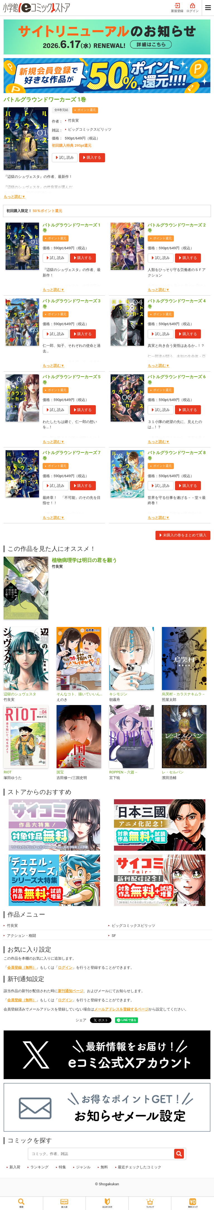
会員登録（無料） (21, 967)
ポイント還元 (86, 110)
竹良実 (73, 120)
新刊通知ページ (70, 991)
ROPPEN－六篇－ (123, 772)
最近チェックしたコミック (139, 1167)
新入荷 (14, 1167)
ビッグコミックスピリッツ (89, 129)
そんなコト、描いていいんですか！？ (81, 694)
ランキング (39, 1167)
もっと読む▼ (14, 197)
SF (114, 935)
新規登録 (177, 8)
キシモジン (118, 694)
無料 (104, 1167)
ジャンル (83, 1167)
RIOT (7, 772)
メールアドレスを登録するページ (121, 1009)
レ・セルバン (173, 772)
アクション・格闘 (21, 935)
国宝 (60, 772)
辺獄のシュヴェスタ (20, 694)
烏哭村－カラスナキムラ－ (183, 694)
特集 (62, 1167)
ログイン (192, 8)
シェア (81, 1020)
